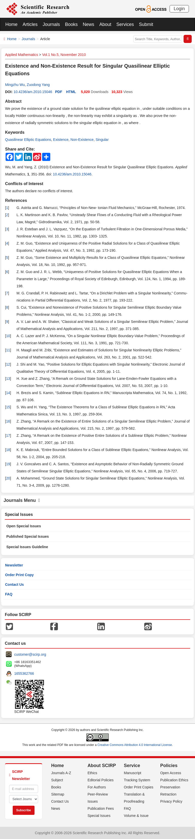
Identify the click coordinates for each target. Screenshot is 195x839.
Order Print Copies (138, 787)
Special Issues (99, 816)
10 (8, 336)
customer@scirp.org (30, 654)
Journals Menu (22, 500)
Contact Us (14, 584)
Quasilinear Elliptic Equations (28, 140)
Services (125, 24)
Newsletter (14, 565)
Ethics (92, 773)
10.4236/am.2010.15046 (32, 92)
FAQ (8, 594)
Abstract (13, 101)
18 (8, 450)
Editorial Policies (101, 780)
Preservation (170, 787)
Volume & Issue (136, 816)
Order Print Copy (19, 575)
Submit (146, 24)
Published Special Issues (27, 536)
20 (8, 478)
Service (132, 765)
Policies (168, 765)
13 (8, 379)
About (105, 24)
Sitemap (57, 794)
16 (8, 421)
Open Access (170, 773)
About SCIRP (102, 765)
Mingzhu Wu (15, 85)
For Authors (97, 787)
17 (8, 435)
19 (8, 464)
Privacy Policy (171, 801)
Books (71, 24)
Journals (51, 24)
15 (8, 407)
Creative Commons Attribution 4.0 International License (135, 745)
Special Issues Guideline (27, 547)
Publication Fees (101, 808)
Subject (57, 780)
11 (8, 350)
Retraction (168, 794)
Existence (61, 140)
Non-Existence (82, 140)
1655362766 (24, 673)
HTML (71, 92)
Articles (30, 24)
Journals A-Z (61, 773)
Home (11, 24)
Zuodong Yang (38, 85)
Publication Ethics (174, 780)
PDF (58, 92)
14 (8, 393)
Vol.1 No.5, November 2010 (64, 55)
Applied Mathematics (21, 55)
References (16, 200)
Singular (101, 140)
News (88, 24)
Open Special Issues (23, 526)
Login (179, 8)
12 (8, 364)
